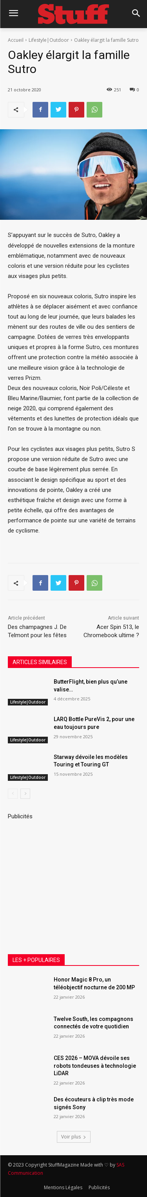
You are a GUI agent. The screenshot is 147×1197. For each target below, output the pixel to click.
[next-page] (25, 794)
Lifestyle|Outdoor (49, 40)
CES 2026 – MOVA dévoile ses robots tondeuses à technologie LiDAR (95, 1065)
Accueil (16, 40)
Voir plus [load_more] (73, 1136)
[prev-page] (13, 794)
